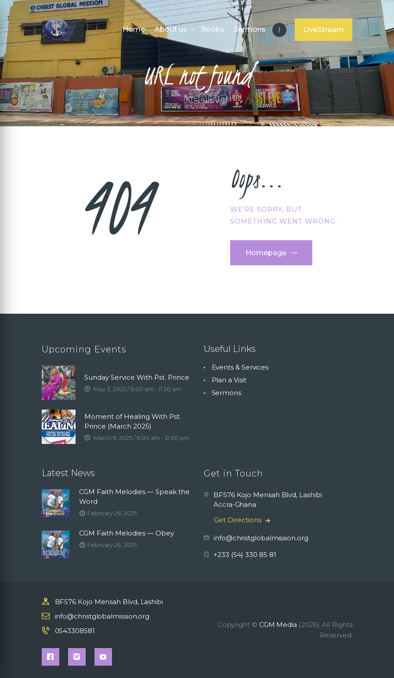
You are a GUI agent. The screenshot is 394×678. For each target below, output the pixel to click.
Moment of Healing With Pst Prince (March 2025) (132, 421)
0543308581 (75, 631)
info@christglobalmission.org (260, 538)
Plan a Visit (229, 380)
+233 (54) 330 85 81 (244, 554)
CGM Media (278, 624)
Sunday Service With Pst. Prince (136, 377)
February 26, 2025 (112, 513)
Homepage (266, 253)
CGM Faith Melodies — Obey (126, 533)
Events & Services (240, 367)
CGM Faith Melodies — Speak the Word (134, 496)
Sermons (226, 392)
